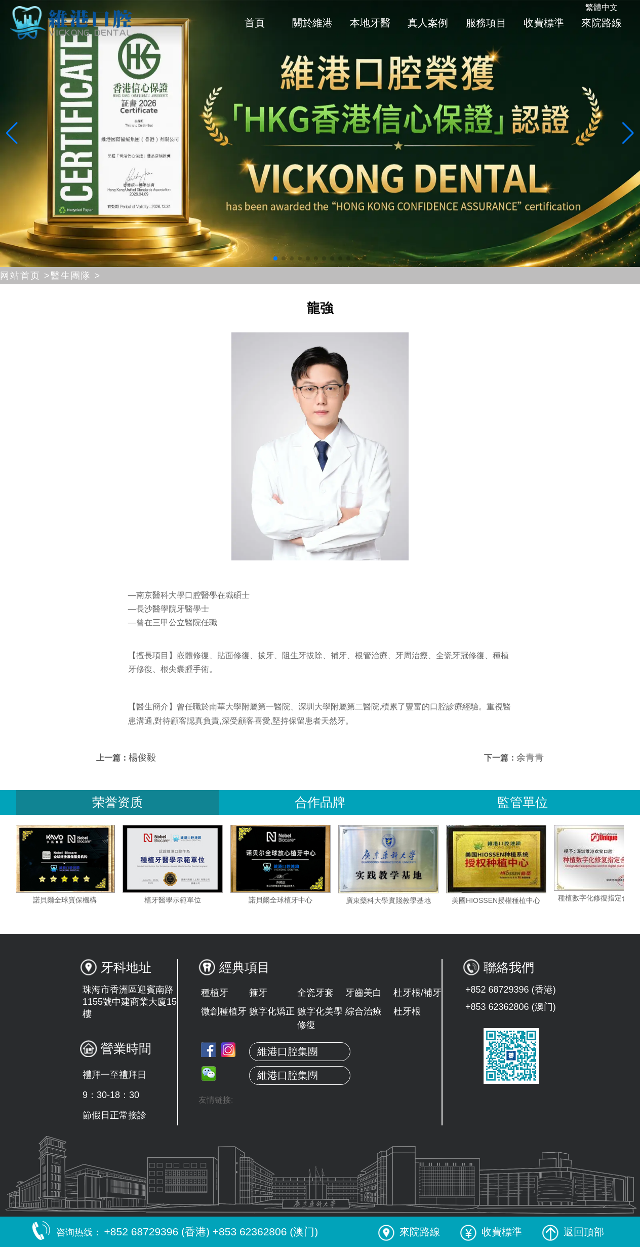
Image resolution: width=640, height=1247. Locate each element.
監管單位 (522, 802)
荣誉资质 (117, 802)
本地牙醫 (370, 22)
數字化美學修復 (320, 1018)
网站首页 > (25, 276)
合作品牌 (320, 802)
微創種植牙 (224, 1011)
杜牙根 (407, 1011)
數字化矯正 (272, 1011)
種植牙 (214, 993)
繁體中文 (601, 7)
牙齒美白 (363, 993)
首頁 (255, 22)
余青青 (530, 757)
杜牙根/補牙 (417, 993)
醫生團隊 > (76, 276)
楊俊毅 (142, 757)
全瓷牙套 (315, 993)
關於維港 (312, 22)
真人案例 (428, 22)
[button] (275, 258)
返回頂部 (573, 1231)
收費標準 (544, 22)
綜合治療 (363, 1011)
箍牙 (258, 993)
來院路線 (601, 22)
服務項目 (486, 22)
